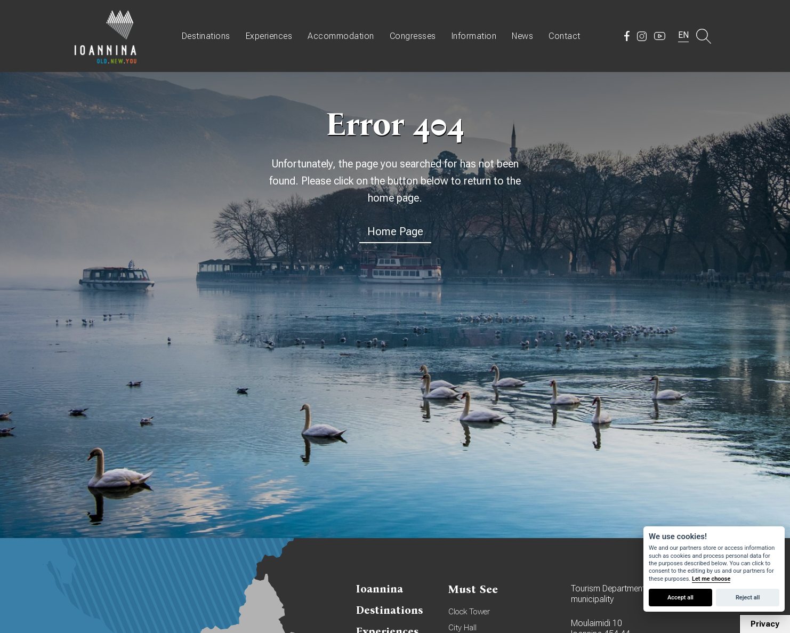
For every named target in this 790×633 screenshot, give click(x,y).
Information (474, 36)
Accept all (680, 597)
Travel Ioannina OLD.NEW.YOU (106, 36)
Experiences (269, 36)
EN (683, 35)
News (522, 36)
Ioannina (379, 588)
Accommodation (341, 36)
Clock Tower (469, 611)
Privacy (765, 624)
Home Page (395, 231)
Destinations (206, 36)
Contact (565, 36)
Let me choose (711, 578)
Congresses (413, 36)
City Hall (462, 627)
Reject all (748, 597)
